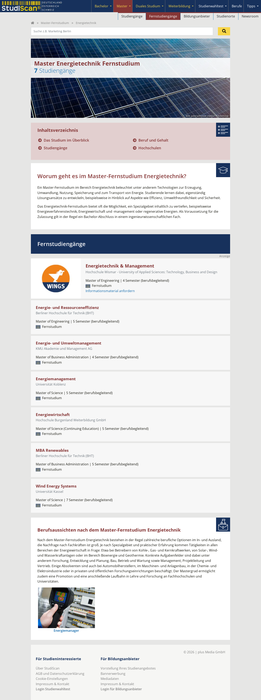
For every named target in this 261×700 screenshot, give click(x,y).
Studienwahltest (211, 6)
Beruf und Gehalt (153, 140)
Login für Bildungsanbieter (121, 689)
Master (122, 6)
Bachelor (101, 6)
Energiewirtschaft (53, 414)
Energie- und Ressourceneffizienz (67, 307)
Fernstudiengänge (163, 16)
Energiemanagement (56, 378)
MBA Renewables (52, 450)
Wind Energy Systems (56, 486)
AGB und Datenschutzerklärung (60, 673)
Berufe (237, 6)
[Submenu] (110, 6)
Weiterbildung (179, 6)
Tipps (251, 6)
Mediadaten (110, 678)
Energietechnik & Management (120, 266)
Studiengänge (131, 16)
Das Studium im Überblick (66, 140)
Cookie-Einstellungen (52, 678)
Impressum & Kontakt (52, 684)
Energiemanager (66, 630)
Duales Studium (148, 6)
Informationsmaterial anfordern (110, 291)
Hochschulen (149, 147)
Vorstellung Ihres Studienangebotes (128, 668)
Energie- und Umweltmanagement (68, 343)
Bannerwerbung (113, 673)
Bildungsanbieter (197, 16)
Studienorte (226, 16)
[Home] (32, 23)
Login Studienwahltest (53, 689)
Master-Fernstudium (55, 23)
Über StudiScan (48, 668)
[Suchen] (224, 31)
